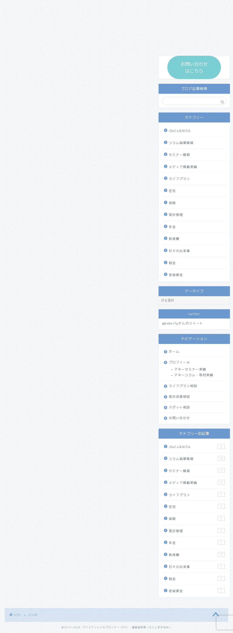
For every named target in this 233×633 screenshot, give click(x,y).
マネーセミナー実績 (190, 369)
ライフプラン (179, 178)
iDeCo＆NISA (180, 130)
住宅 (172, 190)
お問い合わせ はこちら (194, 67)
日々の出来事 (179, 251)
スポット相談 (179, 407)
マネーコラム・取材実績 (193, 375)
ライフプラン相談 (183, 386)
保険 (172, 203)
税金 (172, 263)
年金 (172, 227)
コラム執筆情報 (181, 143)
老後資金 (176, 274)
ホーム (174, 351)
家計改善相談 (179, 396)
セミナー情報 (179, 154)
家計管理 (176, 214)
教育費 (174, 238)
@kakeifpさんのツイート (182, 323)
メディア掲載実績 (183, 166)
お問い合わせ (179, 418)
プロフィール (179, 362)
